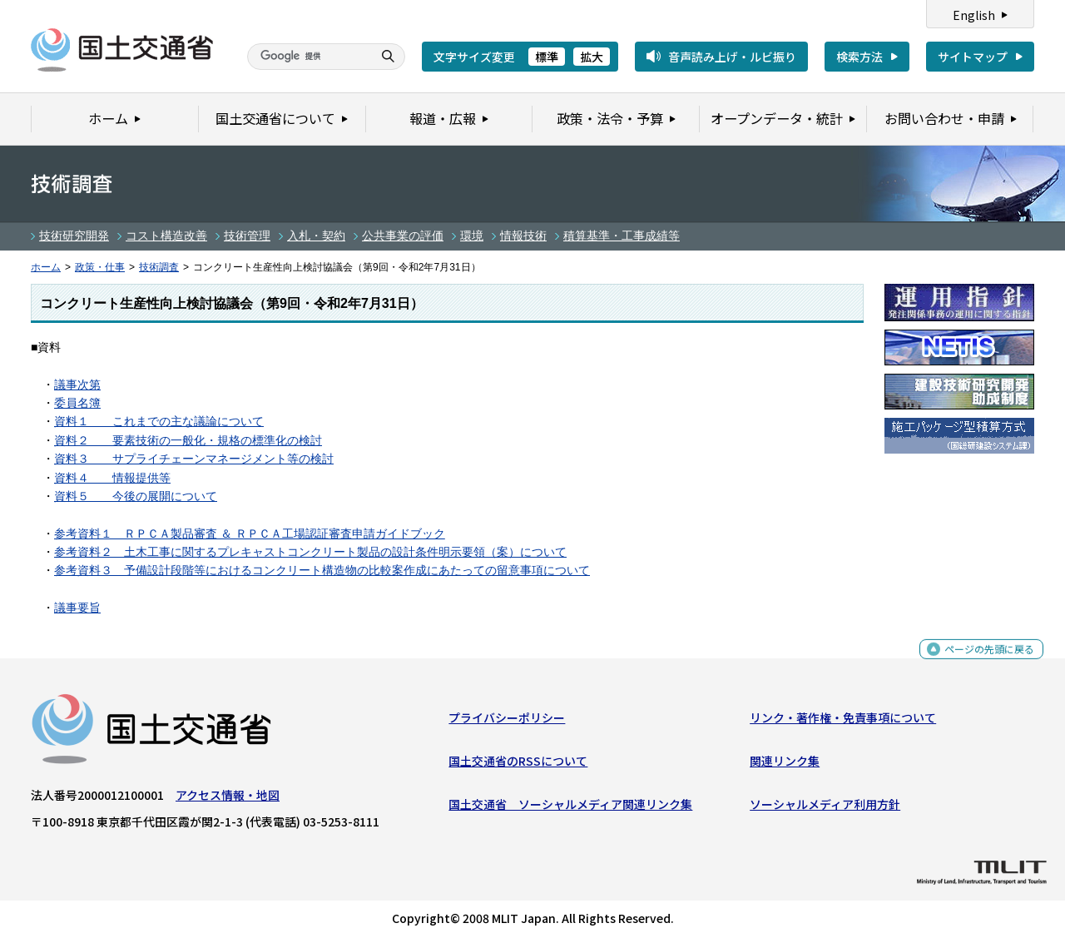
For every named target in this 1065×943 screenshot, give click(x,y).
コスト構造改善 (166, 235)
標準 (546, 56)
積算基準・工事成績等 (621, 235)
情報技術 (523, 235)
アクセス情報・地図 (228, 798)
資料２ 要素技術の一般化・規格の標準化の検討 (188, 440)
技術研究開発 (74, 235)
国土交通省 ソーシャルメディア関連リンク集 (570, 808)
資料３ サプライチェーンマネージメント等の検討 (194, 458)
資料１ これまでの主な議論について (159, 421)
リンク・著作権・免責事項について (843, 720)
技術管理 (247, 235)
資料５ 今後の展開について (135, 496)
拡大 (591, 56)
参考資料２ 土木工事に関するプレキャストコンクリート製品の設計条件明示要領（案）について (310, 551)
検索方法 (859, 56)
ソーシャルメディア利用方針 (825, 808)
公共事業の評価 (402, 235)
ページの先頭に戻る (983, 661)
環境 (471, 235)
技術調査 (159, 267)
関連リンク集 (785, 765)
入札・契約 (316, 235)
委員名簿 (77, 402)
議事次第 (77, 384)
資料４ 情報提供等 (112, 477)
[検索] (308, 56)
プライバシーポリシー (506, 720)
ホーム (46, 267)
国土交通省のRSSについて (517, 765)
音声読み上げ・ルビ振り (732, 56)
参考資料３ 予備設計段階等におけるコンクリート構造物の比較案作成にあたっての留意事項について (322, 570)
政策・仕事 (100, 267)
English (974, 15)
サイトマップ (973, 56)
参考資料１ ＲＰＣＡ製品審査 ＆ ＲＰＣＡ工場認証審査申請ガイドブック (249, 533)
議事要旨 (77, 607)
